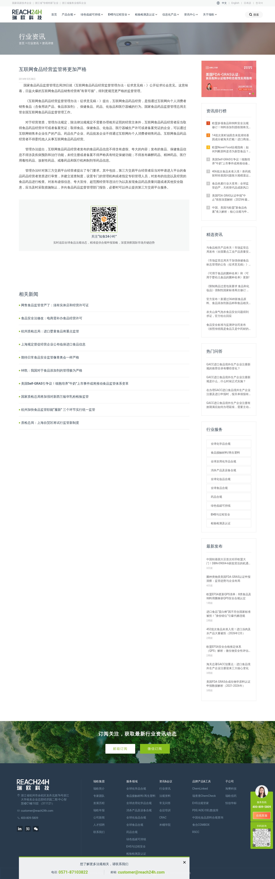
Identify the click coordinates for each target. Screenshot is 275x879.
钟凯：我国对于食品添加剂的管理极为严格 (51, 370)
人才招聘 (99, 824)
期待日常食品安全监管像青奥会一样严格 (50, 357)
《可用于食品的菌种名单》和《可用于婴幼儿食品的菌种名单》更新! (227, 275)
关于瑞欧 (210, 15)
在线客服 (261, 815)
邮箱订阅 (120, 749)
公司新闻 (99, 817)
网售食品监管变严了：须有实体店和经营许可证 (55, 305)
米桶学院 (165, 824)
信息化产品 (170, 15)
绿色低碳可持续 (92, 15)
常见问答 (165, 803)
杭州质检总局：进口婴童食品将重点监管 (50, 331)
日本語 (247, 3)
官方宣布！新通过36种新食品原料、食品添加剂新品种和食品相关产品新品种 (227, 301)
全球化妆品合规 (221, 479)
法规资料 (165, 795)
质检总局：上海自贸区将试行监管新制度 (50, 423)
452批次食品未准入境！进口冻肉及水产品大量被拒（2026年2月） (228, 631)
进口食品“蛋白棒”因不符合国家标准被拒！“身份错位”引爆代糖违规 (228, 613)
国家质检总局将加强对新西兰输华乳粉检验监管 (55, 397)
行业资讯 (33, 43)
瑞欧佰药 (231, 795)
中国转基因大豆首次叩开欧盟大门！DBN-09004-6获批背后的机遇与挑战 (227, 561)
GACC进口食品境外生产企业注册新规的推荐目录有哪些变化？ (228, 366)
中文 (224, 3)
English (235, 3)
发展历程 (99, 803)
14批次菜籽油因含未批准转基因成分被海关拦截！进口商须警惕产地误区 (230, 137)
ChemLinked (200, 788)
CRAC (163, 817)
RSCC (195, 832)
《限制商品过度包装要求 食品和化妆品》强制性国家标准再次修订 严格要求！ (227, 288)
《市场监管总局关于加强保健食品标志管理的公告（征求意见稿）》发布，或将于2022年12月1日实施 (227, 262)
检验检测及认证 (146, 15)
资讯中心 (191, 15)
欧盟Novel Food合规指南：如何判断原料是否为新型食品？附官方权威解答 (230, 149)
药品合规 (216, 496)
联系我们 (99, 832)
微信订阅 (155, 749)
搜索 (254, 14)
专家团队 (99, 795)
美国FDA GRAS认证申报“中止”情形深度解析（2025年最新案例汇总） (231, 198)
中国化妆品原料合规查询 (207, 817)
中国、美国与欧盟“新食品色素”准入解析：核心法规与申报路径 (231, 210)
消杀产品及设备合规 (223, 470)
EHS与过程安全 (119, 15)
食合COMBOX (201, 824)
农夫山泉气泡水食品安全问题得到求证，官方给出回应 (227, 314)
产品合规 (69, 15)
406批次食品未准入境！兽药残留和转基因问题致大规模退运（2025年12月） (231, 173)
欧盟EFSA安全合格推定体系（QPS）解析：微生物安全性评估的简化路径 (227, 649)
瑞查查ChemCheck (204, 795)
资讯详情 (47, 43)
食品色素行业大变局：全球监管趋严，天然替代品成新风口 (230, 185)
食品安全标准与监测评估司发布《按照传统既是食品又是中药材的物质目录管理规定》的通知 (227, 327)
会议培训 (165, 810)
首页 (54, 14)
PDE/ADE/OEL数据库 (205, 810)
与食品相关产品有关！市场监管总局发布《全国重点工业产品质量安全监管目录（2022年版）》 (227, 250)
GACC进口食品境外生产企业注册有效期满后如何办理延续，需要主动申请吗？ (228, 405)
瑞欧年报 (99, 810)
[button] (250, 93)
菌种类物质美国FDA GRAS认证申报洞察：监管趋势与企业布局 (228, 578)
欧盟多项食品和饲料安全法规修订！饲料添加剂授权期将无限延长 (230, 125)
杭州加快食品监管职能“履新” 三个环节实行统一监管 (58, 410)
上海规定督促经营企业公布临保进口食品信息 (53, 344)
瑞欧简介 (99, 788)
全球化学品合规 (221, 443)
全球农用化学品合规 (223, 461)
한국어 (259, 3)
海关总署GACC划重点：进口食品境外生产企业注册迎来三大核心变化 (228, 666)
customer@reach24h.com (141, 872)
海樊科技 (231, 788)
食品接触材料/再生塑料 (225, 452)
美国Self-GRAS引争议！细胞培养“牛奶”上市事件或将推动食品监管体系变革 (75, 383)
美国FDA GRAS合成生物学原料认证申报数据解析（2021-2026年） (228, 683)
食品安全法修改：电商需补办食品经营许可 (51, 318)
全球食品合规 (219, 488)
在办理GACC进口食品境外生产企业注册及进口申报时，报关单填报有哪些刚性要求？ (228, 392)
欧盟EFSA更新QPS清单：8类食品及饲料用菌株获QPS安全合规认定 (228, 596)
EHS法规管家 (200, 803)
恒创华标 (231, 803)
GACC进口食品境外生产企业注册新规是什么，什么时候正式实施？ (228, 379)
